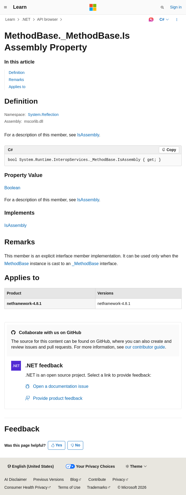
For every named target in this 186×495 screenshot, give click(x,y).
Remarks (16, 79)
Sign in (176, 7)
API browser (47, 19)
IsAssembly (88, 135)
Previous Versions (48, 479)
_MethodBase (85, 263)
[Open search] (162, 7)
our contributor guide (145, 347)
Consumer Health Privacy (26, 487)
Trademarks (97, 487)
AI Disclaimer (15, 479)
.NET (26, 19)
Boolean (12, 187)
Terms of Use (69, 487)
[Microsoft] (93, 7)
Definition (16, 72)
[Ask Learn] (151, 19)
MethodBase (16, 263)
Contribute (97, 479)
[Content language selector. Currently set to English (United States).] (30, 466)
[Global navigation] (5, 7)
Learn (10, 19)
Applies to (17, 87)
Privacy (119, 479)
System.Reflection (43, 114)
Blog (74, 479)
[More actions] (177, 19)
